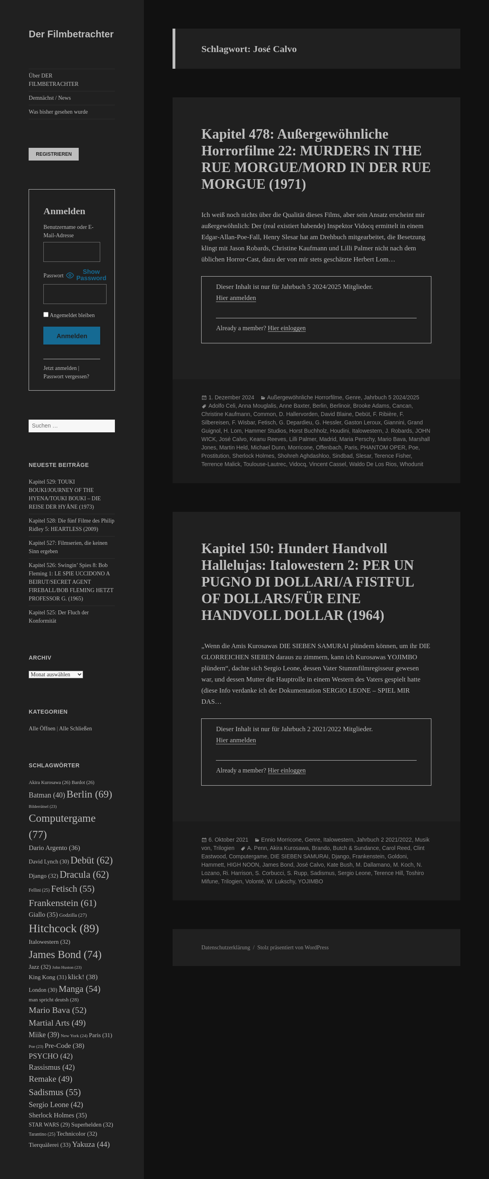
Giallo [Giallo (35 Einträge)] (43, 914)
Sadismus (322, 873)
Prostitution (215, 456)
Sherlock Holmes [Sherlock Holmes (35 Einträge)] (58, 1115)
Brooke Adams (371, 406)
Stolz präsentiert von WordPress (292, 948)
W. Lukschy (281, 881)
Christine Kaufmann (225, 414)
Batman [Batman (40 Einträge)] (47, 795)
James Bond (277, 865)
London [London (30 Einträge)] (43, 990)
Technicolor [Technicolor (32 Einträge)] (77, 1133)
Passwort (53, 276)
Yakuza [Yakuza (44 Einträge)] (91, 1144)
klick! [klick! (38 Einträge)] (83, 977)
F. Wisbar (243, 422)
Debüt (362, 414)
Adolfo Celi (221, 406)
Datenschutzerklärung (225, 948)
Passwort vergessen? (66, 376)
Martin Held (233, 447)
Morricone (300, 447)
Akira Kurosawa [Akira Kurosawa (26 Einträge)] (49, 782)
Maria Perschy (357, 439)
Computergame (248, 856)
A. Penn (257, 848)
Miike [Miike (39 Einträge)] (44, 1035)
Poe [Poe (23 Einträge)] (36, 1046)
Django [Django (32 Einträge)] (43, 875)
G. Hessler (328, 422)
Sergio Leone (354, 873)
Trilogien (224, 848)
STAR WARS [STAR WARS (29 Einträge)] (49, 1125)
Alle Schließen (75, 729)
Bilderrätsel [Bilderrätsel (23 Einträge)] (42, 806)
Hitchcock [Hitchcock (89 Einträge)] (64, 928)
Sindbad (342, 456)
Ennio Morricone (281, 839)
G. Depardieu (295, 422)
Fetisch (267, 422)
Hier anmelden (236, 298)
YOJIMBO (310, 881)
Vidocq (297, 464)
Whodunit (411, 464)
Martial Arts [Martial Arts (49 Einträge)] (57, 1023)
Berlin (319, 406)
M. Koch (403, 865)
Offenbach (328, 447)
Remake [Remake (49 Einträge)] (50, 1079)
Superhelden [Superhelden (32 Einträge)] (92, 1124)
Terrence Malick (220, 464)
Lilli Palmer (302, 439)
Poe (413, 447)
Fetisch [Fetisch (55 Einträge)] (72, 889)
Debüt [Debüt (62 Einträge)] (91, 860)
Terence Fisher (392, 456)
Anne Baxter (294, 406)
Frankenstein (368, 856)
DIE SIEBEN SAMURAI (299, 856)
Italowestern (367, 431)
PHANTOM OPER (382, 447)
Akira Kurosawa (289, 848)
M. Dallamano (373, 865)
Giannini (394, 422)
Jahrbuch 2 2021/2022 (384, 839)
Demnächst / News (50, 98)
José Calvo (232, 439)
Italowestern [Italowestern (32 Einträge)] (49, 941)
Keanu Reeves (268, 439)
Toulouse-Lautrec (264, 464)
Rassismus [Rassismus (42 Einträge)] (52, 1067)
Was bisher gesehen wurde (58, 112)
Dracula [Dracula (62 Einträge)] (84, 874)
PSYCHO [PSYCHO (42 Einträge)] (50, 1056)
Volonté (254, 881)
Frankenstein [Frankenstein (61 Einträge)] (63, 903)
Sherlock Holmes (253, 456)
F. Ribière (384, 414)
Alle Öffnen (42, 729)
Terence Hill (388, 873)
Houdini (339, 431)
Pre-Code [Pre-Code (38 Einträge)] (64, 1045)
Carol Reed (396, 848)
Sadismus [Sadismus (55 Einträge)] (55, 1092)
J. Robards (398, 431)
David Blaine (336, 414)
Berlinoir (340, 406)
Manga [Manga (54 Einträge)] (80, 989)
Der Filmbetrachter (71, 34)
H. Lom (232, 431)
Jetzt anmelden (60, 368)
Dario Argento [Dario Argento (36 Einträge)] (54, 848)
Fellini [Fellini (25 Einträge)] (39, 890)
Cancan (401, 406)
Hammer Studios (265, 431)
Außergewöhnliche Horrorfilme (304, 397)
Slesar (363, 456)
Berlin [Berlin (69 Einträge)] (89, 794)
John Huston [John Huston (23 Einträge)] (67, 967)
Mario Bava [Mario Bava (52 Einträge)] (57, 1010)
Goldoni (397, 856)
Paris (351, 447)
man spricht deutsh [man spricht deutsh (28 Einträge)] (54, 1000)
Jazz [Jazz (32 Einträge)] (39, 966)
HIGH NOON (243, 865)
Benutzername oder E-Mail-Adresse (68, 231)
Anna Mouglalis (257, 406)
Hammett (212, 865)
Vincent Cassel (327, 464)
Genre (353, 397)
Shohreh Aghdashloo (303, 456)
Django (340, 856)
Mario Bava (392, 439)
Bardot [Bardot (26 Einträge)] (83, 782)
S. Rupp (297, 873)
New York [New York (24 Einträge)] (74, 1035)
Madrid (327, 439)
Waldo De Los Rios (372, 464)
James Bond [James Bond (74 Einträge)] (65, 954)
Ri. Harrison (237, 873)
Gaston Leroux (362, 422)
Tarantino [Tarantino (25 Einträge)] (42, 1134)
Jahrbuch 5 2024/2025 (391, 397)
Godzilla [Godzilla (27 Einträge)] (73, 915)
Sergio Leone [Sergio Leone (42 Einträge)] (56, 1104)
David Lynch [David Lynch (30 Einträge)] (49, 861)
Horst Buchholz (308, 431)
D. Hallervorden (298, 414)
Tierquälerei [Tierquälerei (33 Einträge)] (49, 1144)
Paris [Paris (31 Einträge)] (100, 1035)
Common (264, 414)
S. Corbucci (269, 873)
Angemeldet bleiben (69, 315)
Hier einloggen (287, 328)
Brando (321, 848)
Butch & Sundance (356, 848)
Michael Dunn (268, 447)
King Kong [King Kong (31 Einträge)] (47, 977)
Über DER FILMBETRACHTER (53, 80)
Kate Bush (340, 865)
